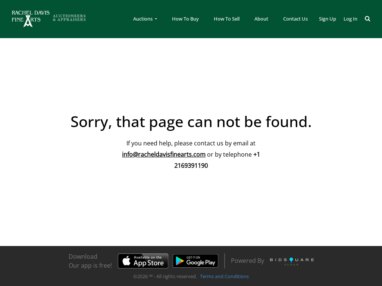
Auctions (143, 18)
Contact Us (295, 18)
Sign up (327, 18)
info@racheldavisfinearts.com (164, 154)
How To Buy (185, 18)
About (261, 18)
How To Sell (226, 18)
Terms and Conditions (224, 276)
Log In (350, 18)
